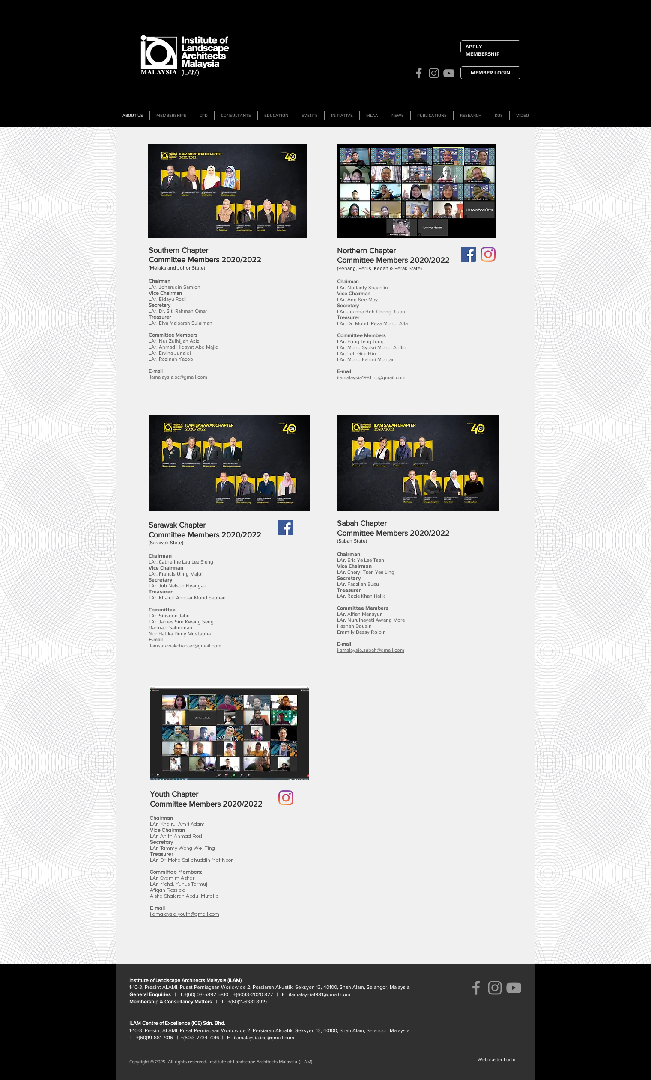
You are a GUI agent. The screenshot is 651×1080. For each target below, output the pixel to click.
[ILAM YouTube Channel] (449, 73)
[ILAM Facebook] (419, 73)
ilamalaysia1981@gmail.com (319, 994)
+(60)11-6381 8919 (247, 1002)
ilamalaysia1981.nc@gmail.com (371, 377)
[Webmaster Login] (496, 1060)
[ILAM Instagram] (434, 73)
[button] (236, 115)
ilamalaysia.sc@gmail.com (178, 377)
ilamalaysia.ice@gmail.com (264, 1038)
